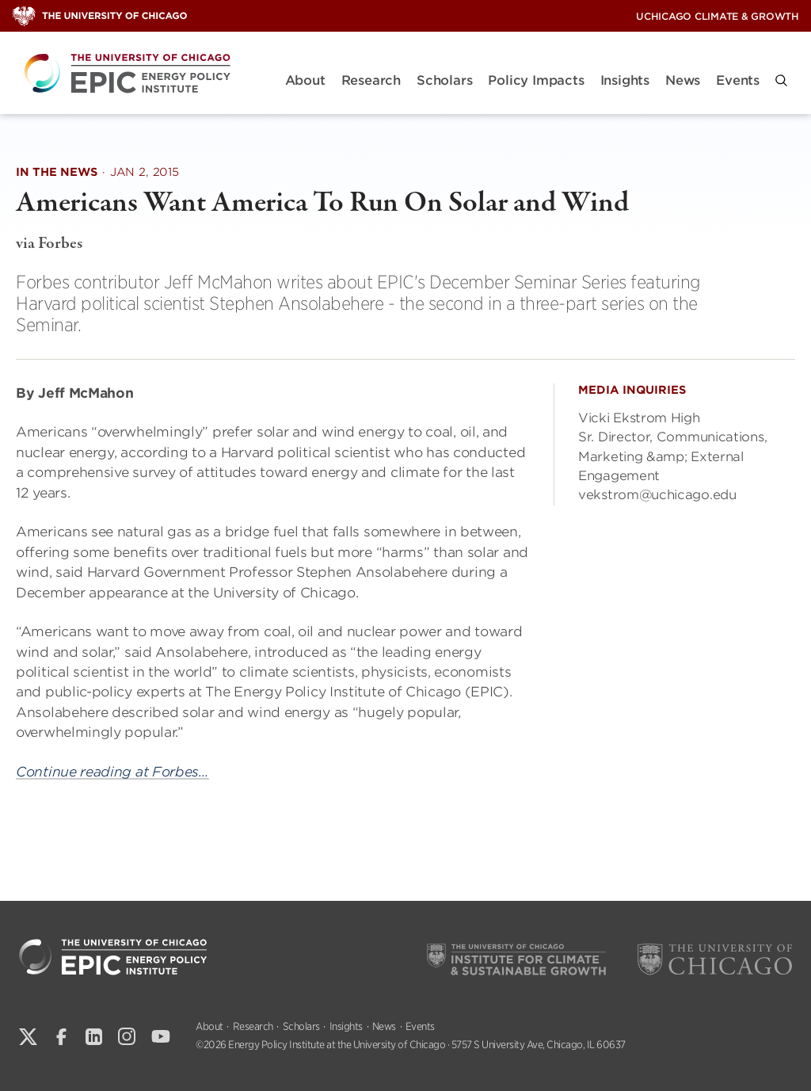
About (305, 80)
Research (371, 80)
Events (738, 80)
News (682, 80)
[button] (781, 80)
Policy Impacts (536, 80)
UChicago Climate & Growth (717, 16)
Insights (624, 80)
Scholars (444, 80)
